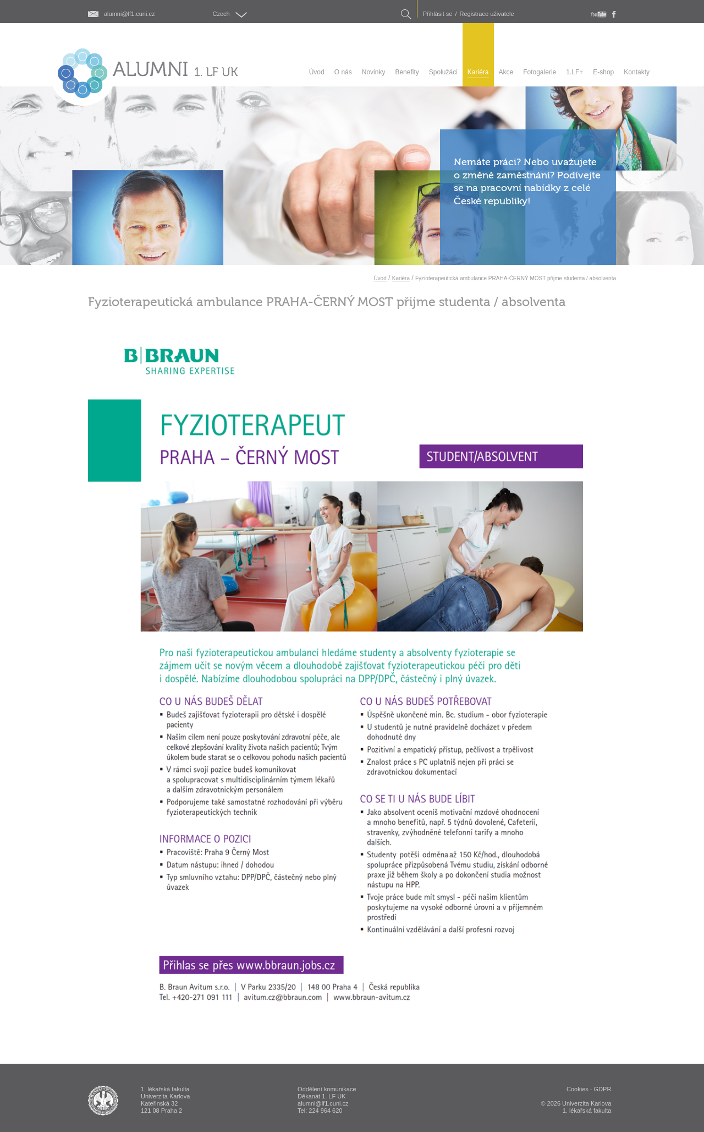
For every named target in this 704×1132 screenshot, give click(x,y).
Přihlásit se (438, 14)
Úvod (379, 278)
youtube (599, 14)
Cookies (577, 1089)
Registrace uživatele (487, 14)
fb (614, 14)
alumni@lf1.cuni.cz (129, 14)
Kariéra (401, 278)
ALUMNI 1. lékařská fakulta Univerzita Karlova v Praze (103, 1100)
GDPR (603, 1089)
